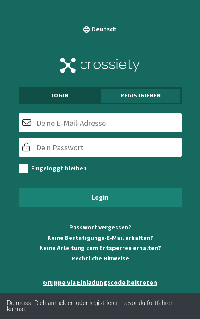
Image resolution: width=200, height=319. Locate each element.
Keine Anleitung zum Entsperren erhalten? (100, 248)
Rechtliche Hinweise (100, 258)
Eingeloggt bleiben (59, 168)
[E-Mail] (100, 122)
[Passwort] (100, 147)
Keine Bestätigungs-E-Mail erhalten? (100, 238)
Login (59, 95)
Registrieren (140, 95)
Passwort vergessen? (100, 227)
